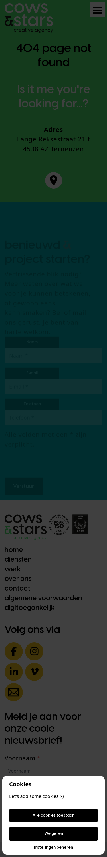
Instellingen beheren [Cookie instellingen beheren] (53, 847)
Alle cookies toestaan (53, 815)
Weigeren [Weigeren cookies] (53, 833)
